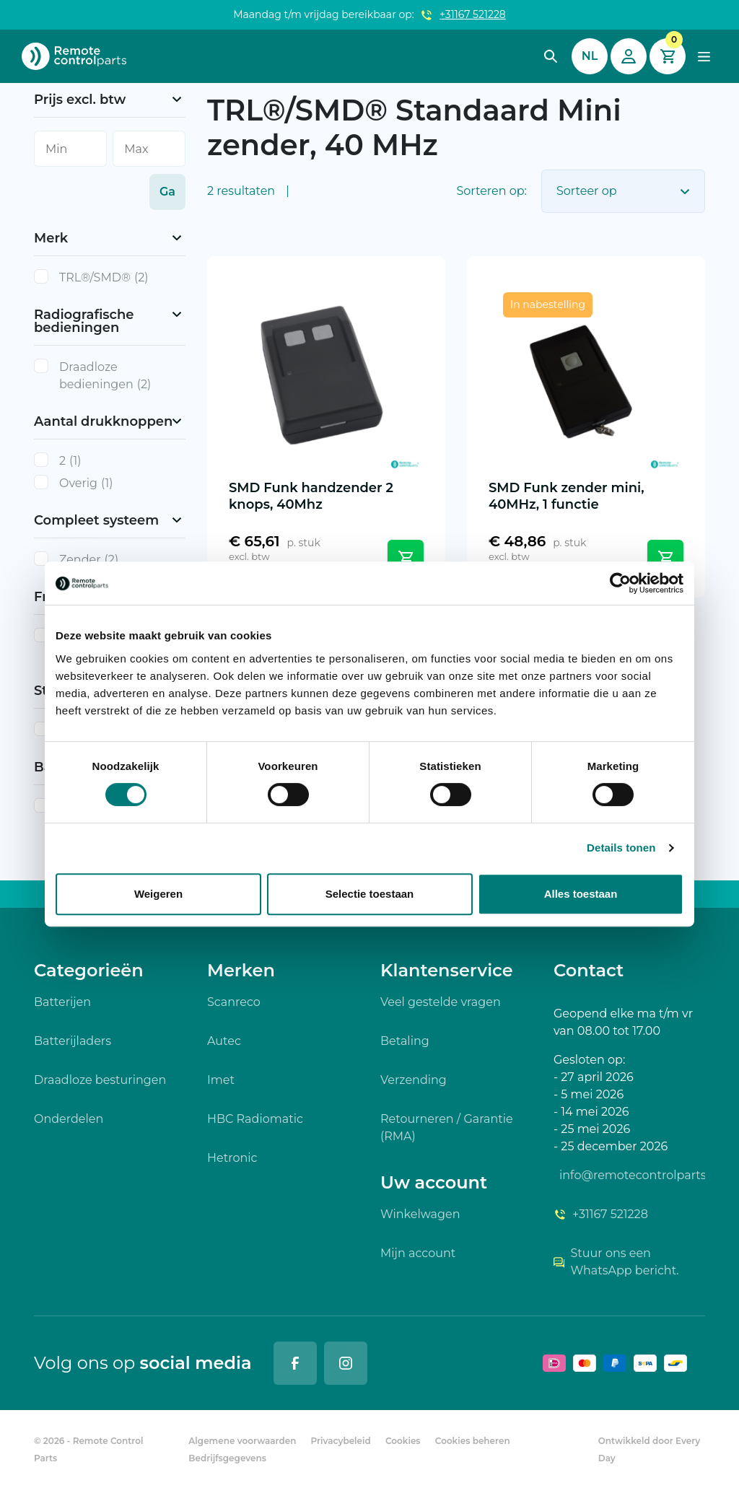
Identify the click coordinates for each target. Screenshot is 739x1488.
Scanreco (234, 1002)
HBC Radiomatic (255, 1119)
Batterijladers (72, 1041)
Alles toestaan (581, 894)
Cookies (403, 1440)
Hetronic (232, 1158)
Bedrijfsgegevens (227, 1458)
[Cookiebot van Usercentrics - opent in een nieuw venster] (620, 583)
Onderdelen (68, 1119)
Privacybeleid (341, 1440)
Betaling (404, 1041)
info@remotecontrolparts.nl (632, 1175)
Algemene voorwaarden (242, 1440)
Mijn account (417, 1253)
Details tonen (621, 847)
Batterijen (62, 1002)
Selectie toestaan (369, 894)
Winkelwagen (420, 1214)
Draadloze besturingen (100, 1080)
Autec (224, 1041)
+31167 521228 (473, 14)
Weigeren (158, 894)
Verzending (413, 1080)
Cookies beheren (472, 1440)
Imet (221, 1080)
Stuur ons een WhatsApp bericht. (616, 1261)
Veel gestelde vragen (440, 1002)
